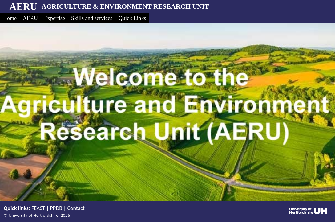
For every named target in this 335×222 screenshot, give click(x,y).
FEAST (38, 208)
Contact (75, 208)
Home (10, 18)
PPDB (56, 208)
